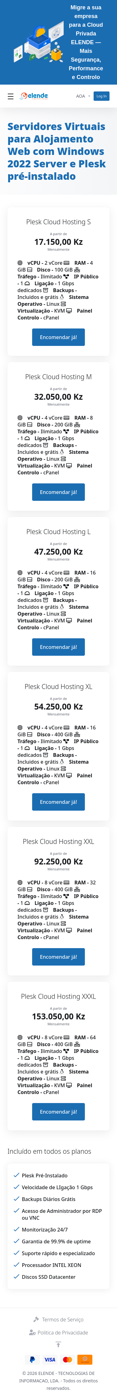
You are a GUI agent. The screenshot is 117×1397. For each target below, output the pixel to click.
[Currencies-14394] (84, 96)
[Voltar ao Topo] (58, 1344)
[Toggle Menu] (9, 96)
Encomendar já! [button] (58, 337)
